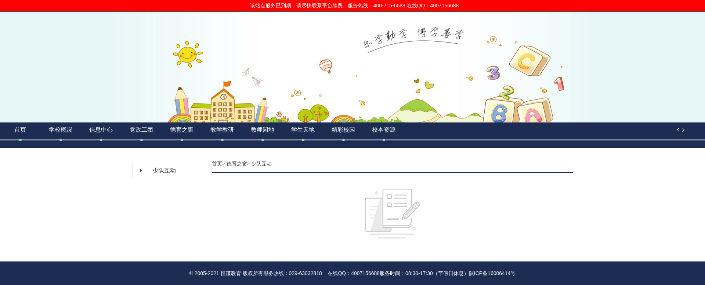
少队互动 (164, 170)
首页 (20, 130)
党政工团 (141, 130)
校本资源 (383, 130)
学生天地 (303, 130)
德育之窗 (182, 130)
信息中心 (101, 130)
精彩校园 (343, 130)
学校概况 (60, 130)
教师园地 (262, 130)
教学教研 (222, 130)
